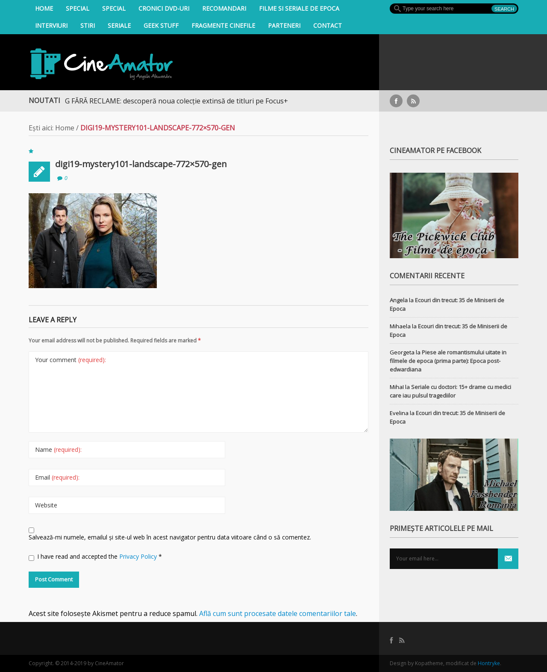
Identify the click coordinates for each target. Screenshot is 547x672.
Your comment (70, 360)
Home (44, 8)
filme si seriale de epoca (299, 8)
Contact (327, 25)
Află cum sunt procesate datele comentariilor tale (277, 613)
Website (46, 505)
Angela (399, 300)
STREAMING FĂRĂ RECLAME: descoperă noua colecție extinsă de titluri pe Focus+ (162, 101)
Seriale (119, 25)
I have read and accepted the (95, 556)
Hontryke (489, 663)
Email (57, 477)
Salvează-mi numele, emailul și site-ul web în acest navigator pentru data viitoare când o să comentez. (170, 537)
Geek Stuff (161, 25)
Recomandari (224, 8)
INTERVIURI (51, 25)
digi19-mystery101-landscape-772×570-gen (141, 164)
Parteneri (284, 25)
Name (58, 449)
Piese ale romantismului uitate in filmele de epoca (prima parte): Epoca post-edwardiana (448, 360)
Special (77, 8)
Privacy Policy (139, 556)
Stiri (87, 25)
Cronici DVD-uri (163, 8)
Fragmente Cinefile (223, 25)
